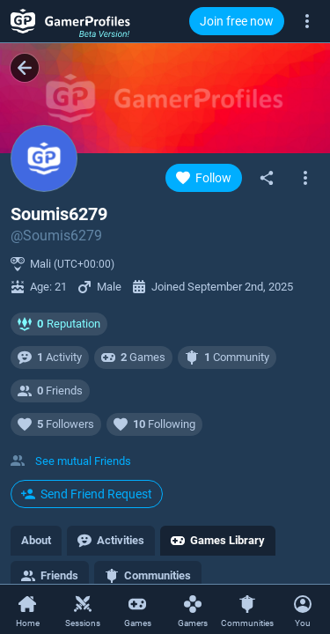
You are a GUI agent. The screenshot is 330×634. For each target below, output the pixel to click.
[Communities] (247, 610)
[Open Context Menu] (303, 609)
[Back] (25, 68)
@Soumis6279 (56, 235)
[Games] (137, 610)
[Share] (267, 178)
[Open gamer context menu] (305, 178)
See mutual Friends (83, 461)
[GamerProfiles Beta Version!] (70, 21)
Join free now (237, 21)
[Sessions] (83, 610)
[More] (307, 20)
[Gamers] (193, 610)
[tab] (36, 541)
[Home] (27, 610)
